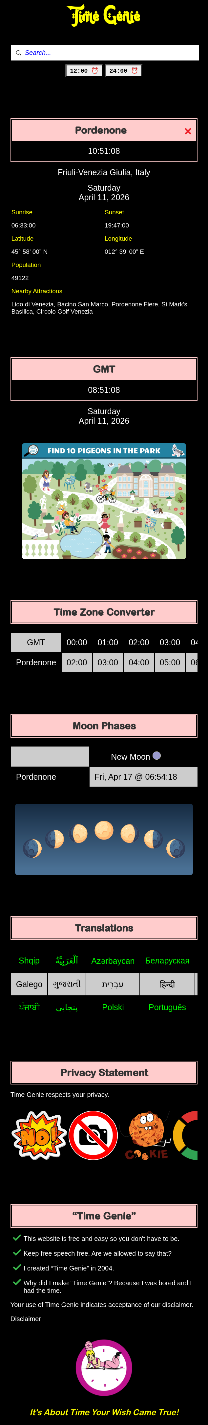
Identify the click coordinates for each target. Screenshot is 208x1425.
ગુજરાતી (67, 983)
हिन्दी (167, 984)
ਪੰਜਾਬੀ (29, 1007)
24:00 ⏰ (124, 71)
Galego (29, 984)
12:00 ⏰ (84, 71)
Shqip (29, 960)
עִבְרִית (113, 984)
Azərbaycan (113, 960)
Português (167, 1007)
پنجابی (67, 1007)
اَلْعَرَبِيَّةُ (66, 960)
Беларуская (167, 960)
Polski (113, 1007)
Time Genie (104, 16)
